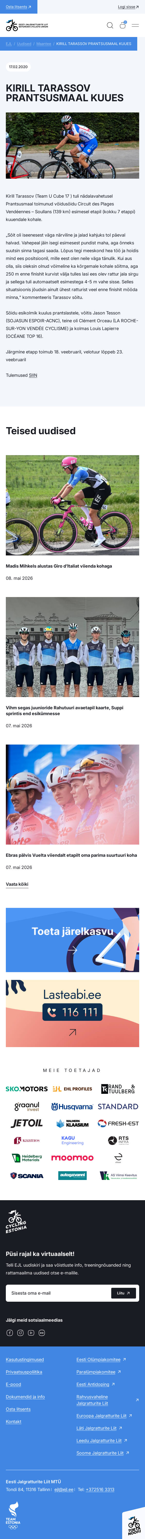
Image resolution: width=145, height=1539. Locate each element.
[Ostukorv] (123, 25)
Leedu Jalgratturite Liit (99, 1440)
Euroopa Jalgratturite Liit (102, 1415)
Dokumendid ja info (25, 1396)
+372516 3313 (100, 1489)
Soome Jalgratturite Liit (100, 1453)
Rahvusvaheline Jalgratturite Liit (92, 1400)
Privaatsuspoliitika (24, 1371)
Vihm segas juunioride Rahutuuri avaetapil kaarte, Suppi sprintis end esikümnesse (64, 710)
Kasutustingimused (25, 1359)
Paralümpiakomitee (96, 1371)
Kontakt (13, 1421)
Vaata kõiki (17, 884)
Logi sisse (126, 6)
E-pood (13, 1384)
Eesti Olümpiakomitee (98, 1359)
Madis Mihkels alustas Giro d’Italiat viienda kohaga (59, 566)
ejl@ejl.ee (63, 1489)
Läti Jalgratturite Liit (97, 1428)
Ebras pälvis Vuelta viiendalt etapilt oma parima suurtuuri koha (71, 855)
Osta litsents (18, 1409)
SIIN (33, 375)
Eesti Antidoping (93, 1384)
